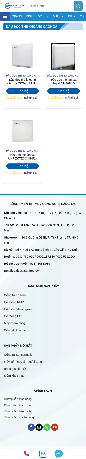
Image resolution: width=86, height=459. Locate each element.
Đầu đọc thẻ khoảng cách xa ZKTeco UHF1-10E (22, 82)
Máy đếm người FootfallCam (23, 361)
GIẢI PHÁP (58, 16)
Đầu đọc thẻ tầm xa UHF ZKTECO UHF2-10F (22, 157)
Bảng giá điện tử (15, 368)
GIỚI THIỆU (30, 18)
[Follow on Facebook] (31, 427)
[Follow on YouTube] (54, 427)
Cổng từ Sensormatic (18, 354)
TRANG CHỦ (17, 18)
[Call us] (47, 427)
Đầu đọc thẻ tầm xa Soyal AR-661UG (63, 81)
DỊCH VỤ (43, 16)
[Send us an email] (39, 427)
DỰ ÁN (72, 16)
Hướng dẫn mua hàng (17, 399)
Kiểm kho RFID (14, 375)
